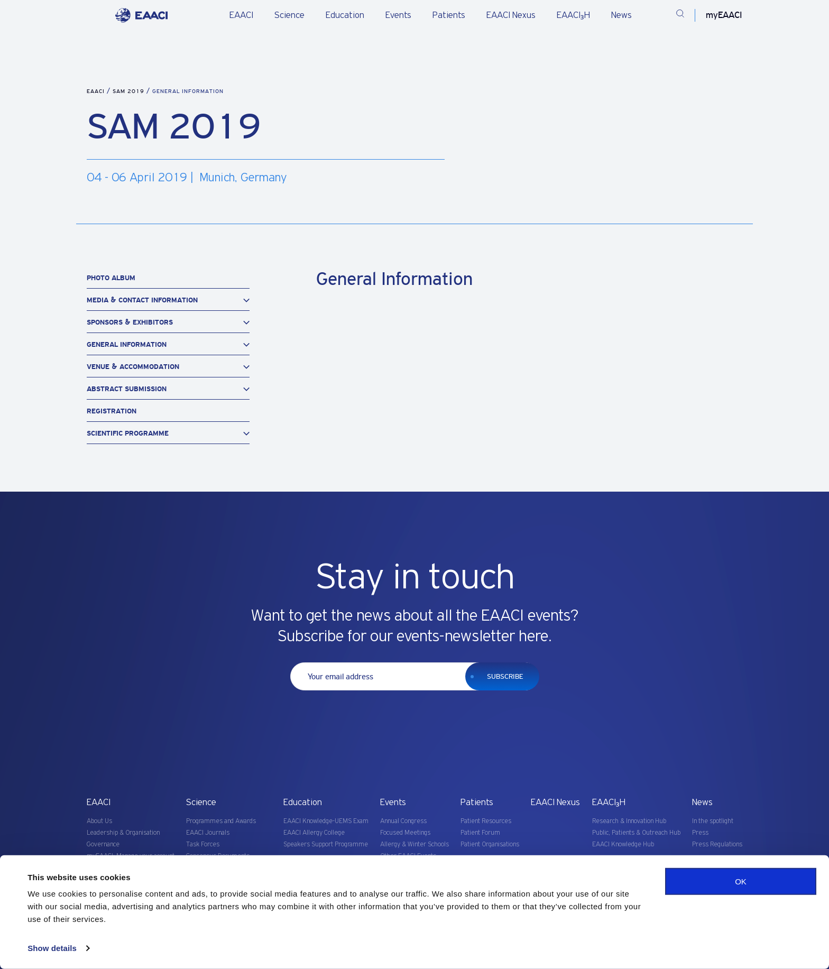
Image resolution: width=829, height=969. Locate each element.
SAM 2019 (129, 91)
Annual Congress (403, 821)
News (621, 15)
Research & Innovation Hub (629, 821)
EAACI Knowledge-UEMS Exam (326, 821)
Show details (52, 948)
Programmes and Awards (221, 821)
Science (289, 15)
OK (741, 881)
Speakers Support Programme (325, 844)
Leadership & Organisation (123, 832)
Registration (111, 411)
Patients (448, 15)
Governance (103, 844)
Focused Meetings (405, 832)
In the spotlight (712, 821)
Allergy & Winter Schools (414, 844)
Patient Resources (485, 821)
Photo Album (111, 277)
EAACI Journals (207, 832)
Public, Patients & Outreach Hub (636, 832)
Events (398, 15)
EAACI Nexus (511, 15)
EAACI (241, 15)
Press (700, 832)
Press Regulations (717, 844)
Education (345, 15)
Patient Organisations (489, 844)
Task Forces (202, 844)
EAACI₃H (573, 15)
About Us (99, 821)
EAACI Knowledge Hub (623, 844)
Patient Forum (480, 832)
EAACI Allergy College (314, 832)
